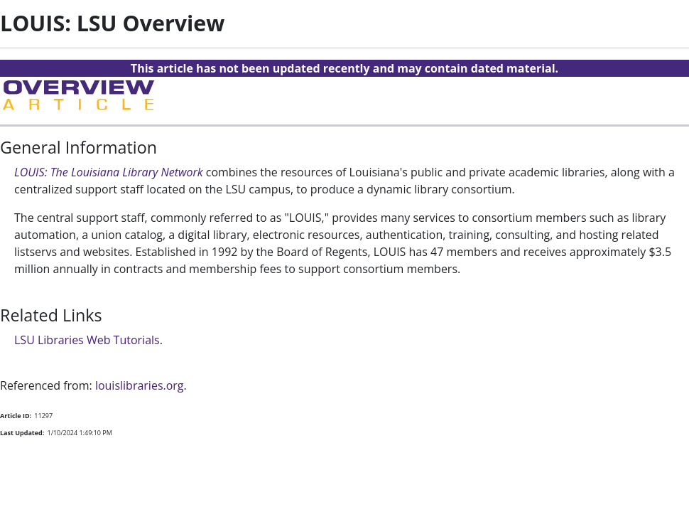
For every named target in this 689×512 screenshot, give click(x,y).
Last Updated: (22, 432)
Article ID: (15, 415)
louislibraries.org (139, 385)
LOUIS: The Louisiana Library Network (108, 172)
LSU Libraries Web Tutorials (87, 340)
